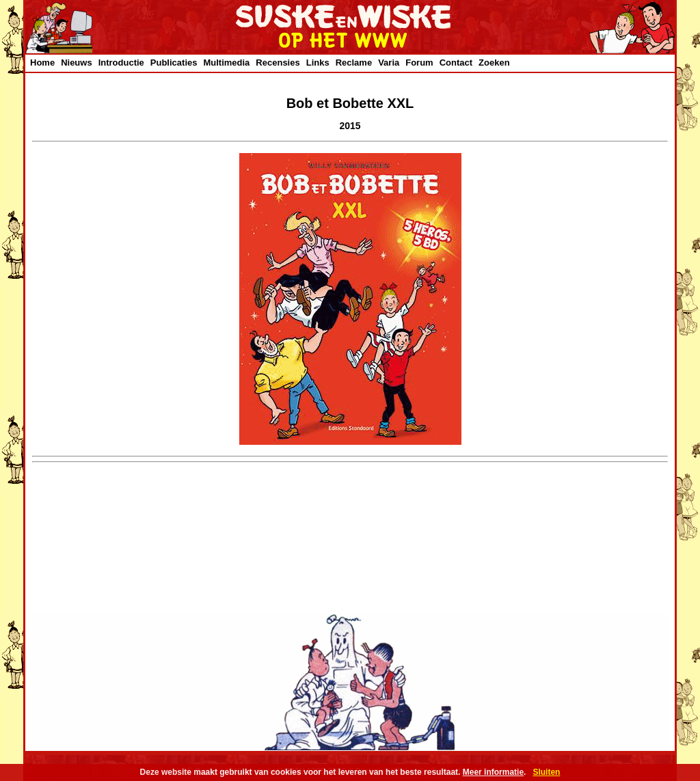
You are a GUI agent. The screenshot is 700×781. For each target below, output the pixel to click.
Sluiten (546, 772)
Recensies (277, 62)
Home (42, 62)
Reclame (354, 62)
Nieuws (76, 62)
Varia (388, 62)
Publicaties (174, 62)
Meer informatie (493, 772)
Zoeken (494, 62)
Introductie (121, 62)
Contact (456, 62)
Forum (419, 62)
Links (317, 62)
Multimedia (226, 62)
